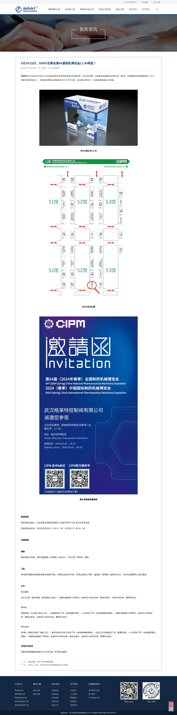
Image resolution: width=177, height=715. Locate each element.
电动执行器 (70, 9)
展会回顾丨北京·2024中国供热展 (40, 662)
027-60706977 (130, 2)
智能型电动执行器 (22, 705)
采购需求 (73, 698)
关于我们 (146, 9)
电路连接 (55, 694)
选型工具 (55, 705)
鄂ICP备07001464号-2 (107, 713)
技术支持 (133, 9)
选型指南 (55, 690)
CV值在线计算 (93, 698)
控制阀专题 (94, 684)
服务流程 (36, 694)
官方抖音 (157, 2)
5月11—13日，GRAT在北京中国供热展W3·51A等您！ (49, 665)
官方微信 (145, 2)
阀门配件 (91, 694)
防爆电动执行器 (87, 9)
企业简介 (73, 690)
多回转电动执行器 (22, 701)
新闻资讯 (73, 705)
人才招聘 (73, 694)
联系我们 (73, 701)
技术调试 (55, 698)
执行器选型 (105, 9)
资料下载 (55, 701)
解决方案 (120, 9)
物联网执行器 (54, 9)
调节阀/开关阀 (93, 690)
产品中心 (19, 684)
